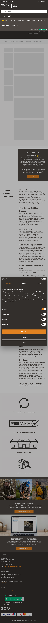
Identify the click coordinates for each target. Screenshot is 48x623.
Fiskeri (20, 20)
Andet (14, 25)
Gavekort (5, 25)
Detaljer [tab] (24, 283)
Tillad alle (24, 332)
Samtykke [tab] (8, 283)
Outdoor (30, 20)
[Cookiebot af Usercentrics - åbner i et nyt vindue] (39, 279)
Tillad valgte (24, 337)
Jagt (12, 20)
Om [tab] (39, 283)
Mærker (40, 20)
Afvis (24, 342)
